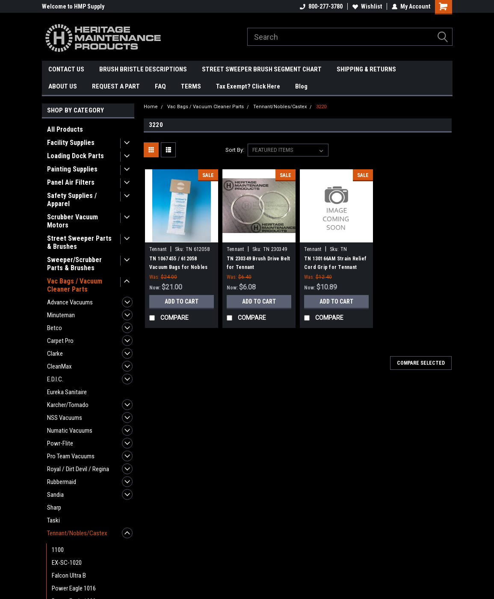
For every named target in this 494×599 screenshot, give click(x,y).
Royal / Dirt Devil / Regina (78, 469)
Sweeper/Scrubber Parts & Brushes (74, 264)
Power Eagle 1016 (74, 588)
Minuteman (61, 315)
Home (151, 106)
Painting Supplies (72, 169)
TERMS (191, 86)
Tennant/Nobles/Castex (77, 533)
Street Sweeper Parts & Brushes (79, 242)
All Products (65, 129)
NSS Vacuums (64, 418)
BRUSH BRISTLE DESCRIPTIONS (143, 69)
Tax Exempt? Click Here (248, 86)
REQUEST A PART (116, 86)
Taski (53, 520)
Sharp (54, 507)
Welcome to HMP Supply (73, 6)
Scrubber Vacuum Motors (72, 221)
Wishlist (367, 6)
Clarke (55, 353)
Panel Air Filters (71, 182)
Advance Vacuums (70, 302)
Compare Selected (421, 363)
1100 (58, 550)
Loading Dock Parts (75, 156)
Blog (301, 86)
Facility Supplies (71, 143)
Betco (54, 328)
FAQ (160, 86)
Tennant (158, 249)
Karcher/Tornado (68, 405)
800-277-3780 (321, 6)
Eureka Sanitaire (67, 392)
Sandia (55, 495)
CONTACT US (66, 69)
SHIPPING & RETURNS (366, 69)
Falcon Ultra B (69, 575)
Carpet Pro (60, 341)
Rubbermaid (61, 482)
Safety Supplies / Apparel (72, 200)
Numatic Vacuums (69, 430)
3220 (321, 106)
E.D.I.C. (55, 379)
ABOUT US (62, 86)
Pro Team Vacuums (71, 456)
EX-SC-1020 (67, 563)
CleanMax (59, 366)
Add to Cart (181, 301)
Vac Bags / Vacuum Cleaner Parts (74, 285)
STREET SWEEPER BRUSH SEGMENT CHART (262, 69)
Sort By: (234, 150)
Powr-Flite (60, 443)
